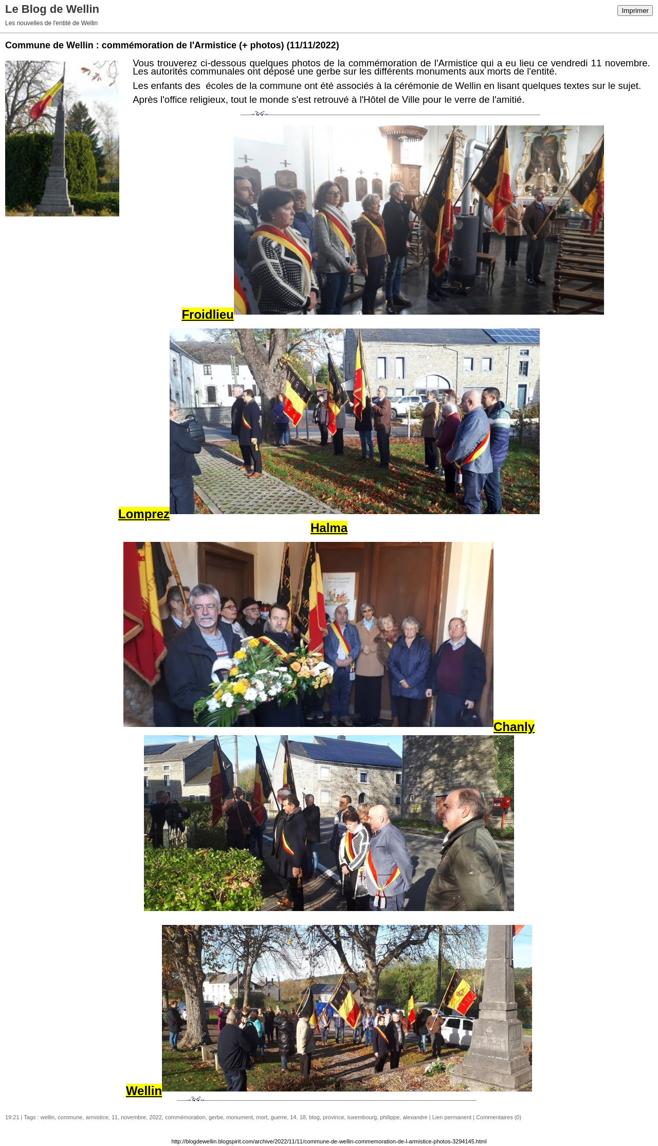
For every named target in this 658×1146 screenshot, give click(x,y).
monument (239, 1117)
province (333, 1117)
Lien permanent (451, 1117)
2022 (155, 1117)
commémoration (185, 1117)
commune (70, 1117)
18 (303, 1117)
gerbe (216, 1117)
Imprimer (635, 10)
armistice (97, 1117)
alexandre (415, 1117)
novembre (133, 1117)
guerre (278, 1117)
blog (314, 1117)
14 (293, 1117)
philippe (389, 1117)
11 (115, 1117)
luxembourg (362, 1117)
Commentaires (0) (498, 1117)
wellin (48, 1117)
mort (261, 1117)
